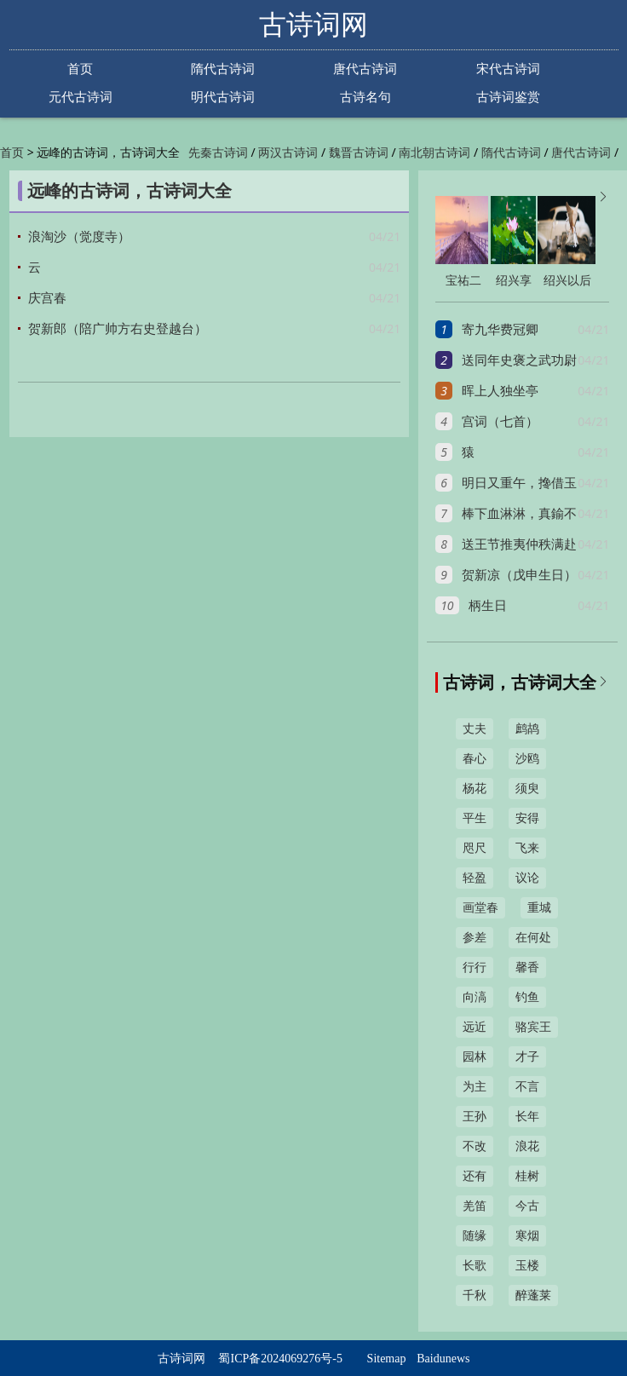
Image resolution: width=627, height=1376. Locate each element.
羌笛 (474, 1206)
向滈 (474, 997)
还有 (474, 1176)
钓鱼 (527, 997)
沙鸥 (527, 758)
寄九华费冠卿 (500, 330)
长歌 (474, 1265)
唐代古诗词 (365, 68)
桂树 (527, 1176)
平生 (474, 818)
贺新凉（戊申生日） (519, 575)
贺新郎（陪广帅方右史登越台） (117, 329)
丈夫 (474, 729)
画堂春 (480, 907)
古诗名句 (365, 96)
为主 (474, 1086)
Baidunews (443, 1358)
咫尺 (474, 848)
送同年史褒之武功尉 (519, 360)
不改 (474, 1146)
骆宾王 (533, 1027)
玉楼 (527, 1265)
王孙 (474, 1116)
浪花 (527, 1146)
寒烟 (527, 1235)
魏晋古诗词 (358, 153)
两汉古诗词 (288, 153)
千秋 (474, 1295)
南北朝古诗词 (434, 153)
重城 (539, 907)
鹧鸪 (527, 729)
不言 (527, 1086)
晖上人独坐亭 (500, 391)
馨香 (527, 967)
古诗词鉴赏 (508, 96)
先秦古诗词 (218, 153)
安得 (527, 818)
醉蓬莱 (533, 1295)
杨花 (474, 788)
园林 (474, 1057)
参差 (474, 937)
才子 (527, 1057)
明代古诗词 (223, 96)
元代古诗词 (80, 96)
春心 (474, 758)
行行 (474, 967)
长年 (527, 1116)
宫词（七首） (500, 422)
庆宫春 (47, 298)
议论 (527, 878)
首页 (80, 68)
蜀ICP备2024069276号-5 (280, 1358)
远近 (474, 1027)
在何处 (533, 937)
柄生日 (488, 606)
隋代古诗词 (223, 68)
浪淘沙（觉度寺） (79, 237)
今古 (527, 1206)
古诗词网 (313, 24)
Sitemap (386, 1358)
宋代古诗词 (508, 68)
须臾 (527, 788)
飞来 (527, 848)
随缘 (474, 1235)
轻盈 (474, 878)
